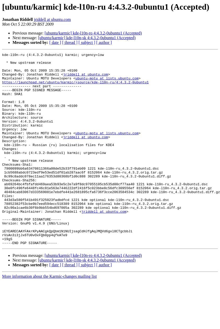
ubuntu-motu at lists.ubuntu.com (107, 83)
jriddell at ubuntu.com (52, 19)
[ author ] (104, 42)
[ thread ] (70, 42)
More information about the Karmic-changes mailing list (49, 315)
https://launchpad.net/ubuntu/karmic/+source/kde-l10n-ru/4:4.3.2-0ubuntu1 (75, 88)
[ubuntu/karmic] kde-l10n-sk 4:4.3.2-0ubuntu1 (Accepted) (87, 38)
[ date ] (55, 42)
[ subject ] (87, 42)
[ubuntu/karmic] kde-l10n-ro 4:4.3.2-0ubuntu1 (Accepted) (93, 33)
